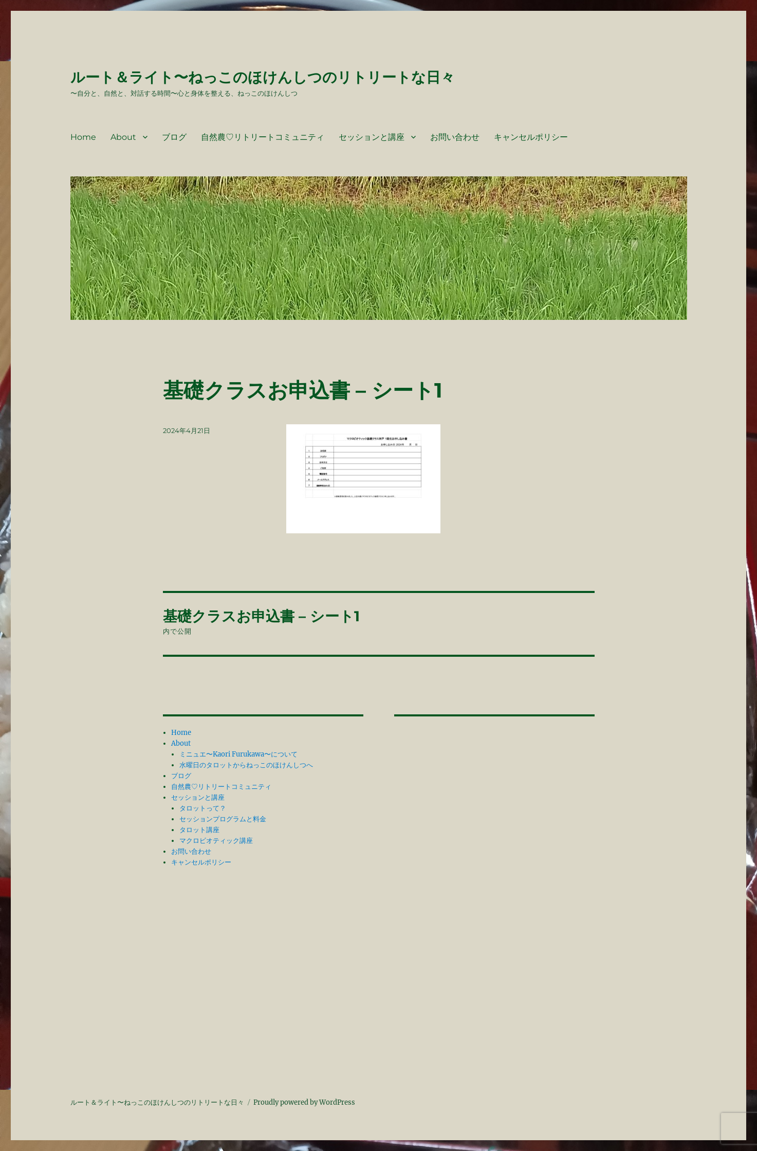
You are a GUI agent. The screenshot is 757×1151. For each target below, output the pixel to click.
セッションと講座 (371, 137)
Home (83, 137)
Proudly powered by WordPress (304, 1102)
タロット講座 (199, 829)
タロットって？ (202, 808)
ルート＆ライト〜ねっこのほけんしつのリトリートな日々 (262, 77)
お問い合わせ (454, 137)
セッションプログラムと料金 (222, 819)
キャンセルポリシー (531, 137)
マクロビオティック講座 (216, 840)
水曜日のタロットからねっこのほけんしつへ (246, 765)
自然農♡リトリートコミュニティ (262, 137)
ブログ (174, 137)
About (123, 137)
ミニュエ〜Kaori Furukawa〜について (238, 754)
